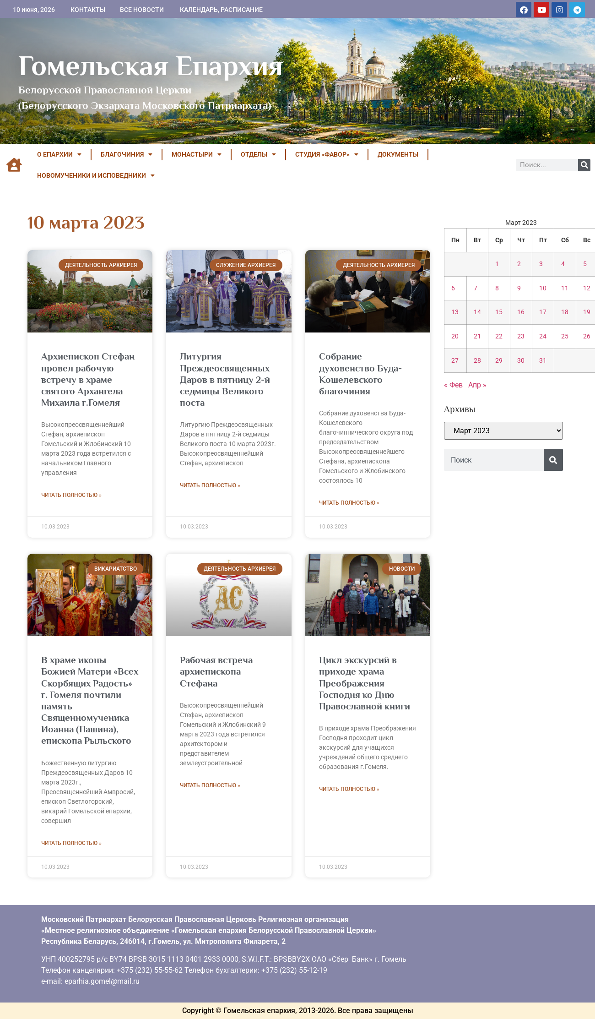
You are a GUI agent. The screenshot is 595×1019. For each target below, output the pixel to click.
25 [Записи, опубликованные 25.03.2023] (564, 336)
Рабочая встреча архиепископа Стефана (216, 671)
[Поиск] (584, 165)
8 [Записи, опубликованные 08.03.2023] (497, 288)
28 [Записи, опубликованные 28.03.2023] (477, 361)
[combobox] (494, 460)
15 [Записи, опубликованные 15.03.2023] (499, 312)
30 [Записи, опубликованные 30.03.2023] (521, 361)
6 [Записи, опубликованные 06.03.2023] (453, 288)
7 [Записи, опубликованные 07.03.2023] (475, 288)
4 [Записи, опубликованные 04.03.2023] (563, 264)
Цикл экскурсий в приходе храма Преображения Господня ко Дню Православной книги (364, 683)
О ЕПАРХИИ (59, 154)
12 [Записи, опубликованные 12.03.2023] (586, 288)
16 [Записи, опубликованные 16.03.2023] (521, 312)
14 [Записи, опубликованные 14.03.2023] (477, 312)
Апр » (477, 385)
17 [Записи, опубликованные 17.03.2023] (542, 312)
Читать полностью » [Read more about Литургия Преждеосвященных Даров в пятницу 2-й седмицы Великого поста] (210, 485)
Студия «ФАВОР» (326, 154)
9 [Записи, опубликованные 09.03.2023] (519, 288)
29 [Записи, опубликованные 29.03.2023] (499, 361)
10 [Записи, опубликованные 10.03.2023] (542, 288)
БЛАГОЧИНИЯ (126, 154)
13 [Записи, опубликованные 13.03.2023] (455, 312)
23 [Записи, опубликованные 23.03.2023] (521, 336)
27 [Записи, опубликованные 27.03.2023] (455, 361)
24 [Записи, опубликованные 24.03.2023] (542, 336)
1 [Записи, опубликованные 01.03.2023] (497, 264)
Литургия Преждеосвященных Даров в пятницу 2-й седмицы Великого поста (225, 379)
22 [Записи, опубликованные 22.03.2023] (499, 336)
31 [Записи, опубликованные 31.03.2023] (542, 361)
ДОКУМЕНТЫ (398, 154)
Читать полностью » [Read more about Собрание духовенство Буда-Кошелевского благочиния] (349, 503)
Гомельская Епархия (150, 65)
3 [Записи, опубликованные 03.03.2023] (541, 264)
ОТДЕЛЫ (258, 154)
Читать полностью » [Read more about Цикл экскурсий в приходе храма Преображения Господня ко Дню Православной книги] (349, 789)
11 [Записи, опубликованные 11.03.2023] (564, 288)
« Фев (453, 385)
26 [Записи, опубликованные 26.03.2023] (586, 336)
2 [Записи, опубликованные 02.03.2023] (519, 264)
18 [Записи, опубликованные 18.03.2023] (564, 312)
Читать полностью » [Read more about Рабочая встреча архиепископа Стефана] (210, 785)
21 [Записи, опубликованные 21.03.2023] (477, 336)
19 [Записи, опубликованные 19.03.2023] (586, 312)
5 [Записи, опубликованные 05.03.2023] (585, 264)
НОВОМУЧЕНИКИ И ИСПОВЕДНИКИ (96, 175)
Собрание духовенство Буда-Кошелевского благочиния (360, 374)
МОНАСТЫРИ (197, 154)
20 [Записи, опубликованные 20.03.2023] (455, 336)
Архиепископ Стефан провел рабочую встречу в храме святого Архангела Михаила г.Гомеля (88, 379)
